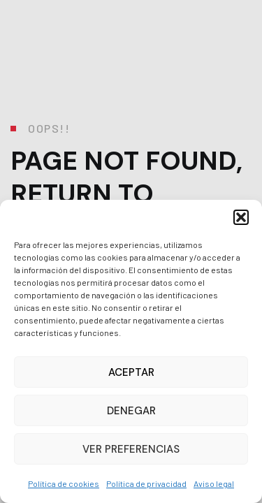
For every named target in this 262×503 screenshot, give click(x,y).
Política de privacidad (146, 483)
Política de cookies (63, 483)
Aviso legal (214, 483)
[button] (241, 217)
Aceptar (131, 372)
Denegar (131, 411)
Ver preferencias (131, 449)
